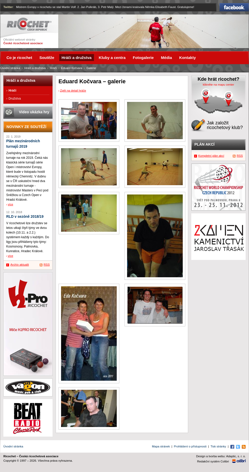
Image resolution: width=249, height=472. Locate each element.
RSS (47, 264)
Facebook (234, 7)
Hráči (53, 68)
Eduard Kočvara (71, 68)
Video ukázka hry (34, 112)
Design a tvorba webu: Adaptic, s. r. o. (221, 456)
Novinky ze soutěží (26, 127)
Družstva (15, 98)
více (10, 204)
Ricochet (29, 24)
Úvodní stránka (10, 68)
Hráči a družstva (35, 68)
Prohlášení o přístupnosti (190, 446)
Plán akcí (204, 144)
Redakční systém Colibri (213, 461)
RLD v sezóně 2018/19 (24, 217)
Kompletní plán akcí (211, 155)
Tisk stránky (218, 446)
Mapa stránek (161, 446)
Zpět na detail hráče (73, 90)
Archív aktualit (19, 264)
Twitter (8, 7)
